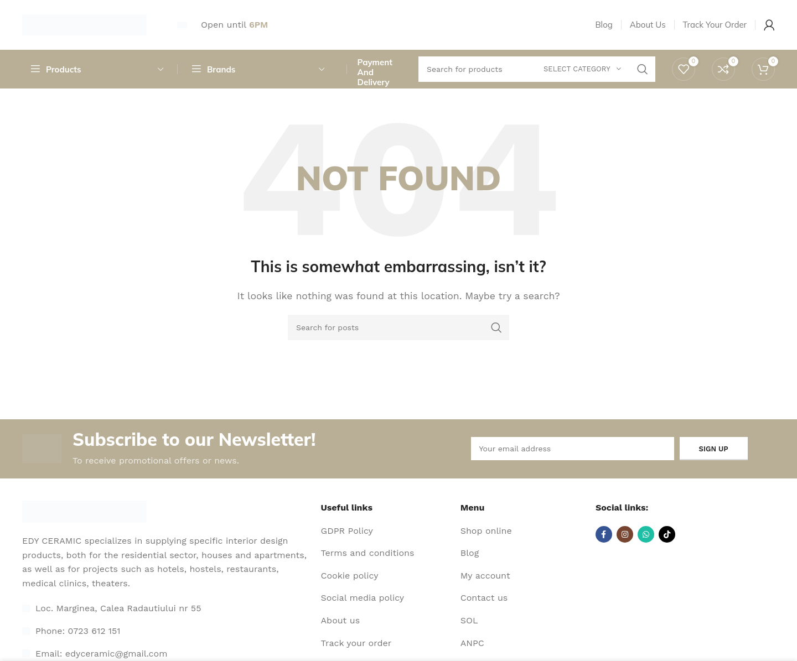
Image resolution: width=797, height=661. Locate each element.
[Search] (398, 327)
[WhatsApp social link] (646, 534)
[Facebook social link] (604, 534)
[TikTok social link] (667, 534)
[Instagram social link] (625, 534)
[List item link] (167, 631)
